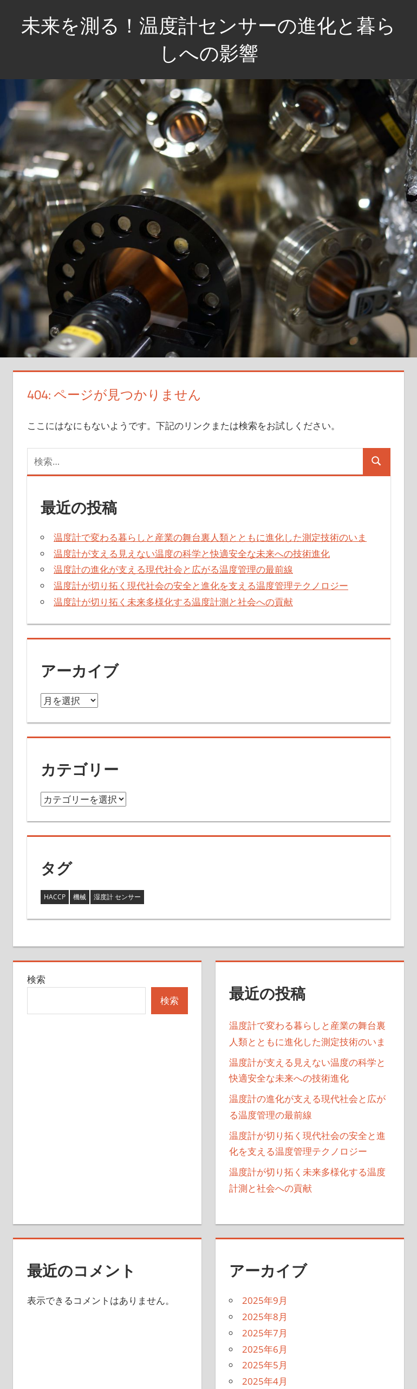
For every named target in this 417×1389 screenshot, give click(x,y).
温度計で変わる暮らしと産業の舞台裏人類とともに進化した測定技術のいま (210, 537)
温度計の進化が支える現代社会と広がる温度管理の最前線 (173, 569)
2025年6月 (265, 1349)
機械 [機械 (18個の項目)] (79, 896)
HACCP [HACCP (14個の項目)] (55, 896)
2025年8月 (265, 1316)
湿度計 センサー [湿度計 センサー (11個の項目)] (117, 896)
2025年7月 (265, 1333)
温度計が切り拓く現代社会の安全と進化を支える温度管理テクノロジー (201, 585)
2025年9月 (265, 1300)
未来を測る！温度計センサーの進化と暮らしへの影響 (208, 38)
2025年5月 (265, 1365)
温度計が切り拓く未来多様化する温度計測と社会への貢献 (173, 602)
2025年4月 (265, 1381)
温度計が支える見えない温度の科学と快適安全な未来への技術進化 (192, 553)
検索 (36, 979)
